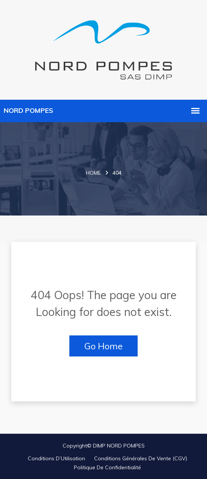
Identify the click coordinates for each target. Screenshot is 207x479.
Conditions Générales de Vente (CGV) (140, 458)
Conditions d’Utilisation (56, 458)
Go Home (103, 346)
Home (93, 172)
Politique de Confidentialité (107, 467)
